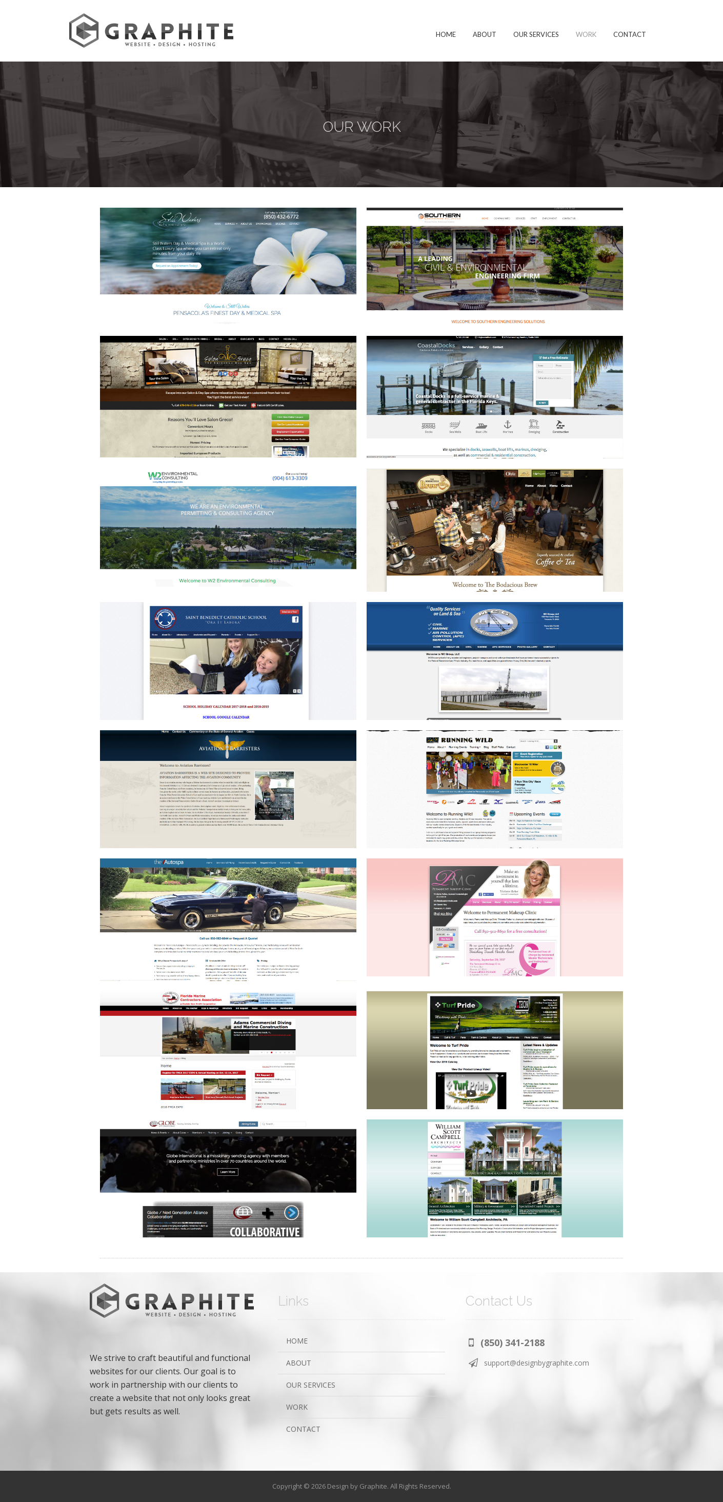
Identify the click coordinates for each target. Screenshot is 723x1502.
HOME (297, 1341)
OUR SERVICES (310, 1385)
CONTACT (303, 1429)
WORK (297, 1407)
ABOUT (298, 1363)
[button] (506, 1342)
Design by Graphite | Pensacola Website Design (151, 30)
